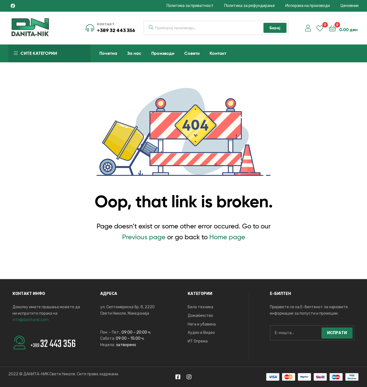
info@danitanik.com (30, 319)
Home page (227, 237)
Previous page (143, 237)
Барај (275, 27)
